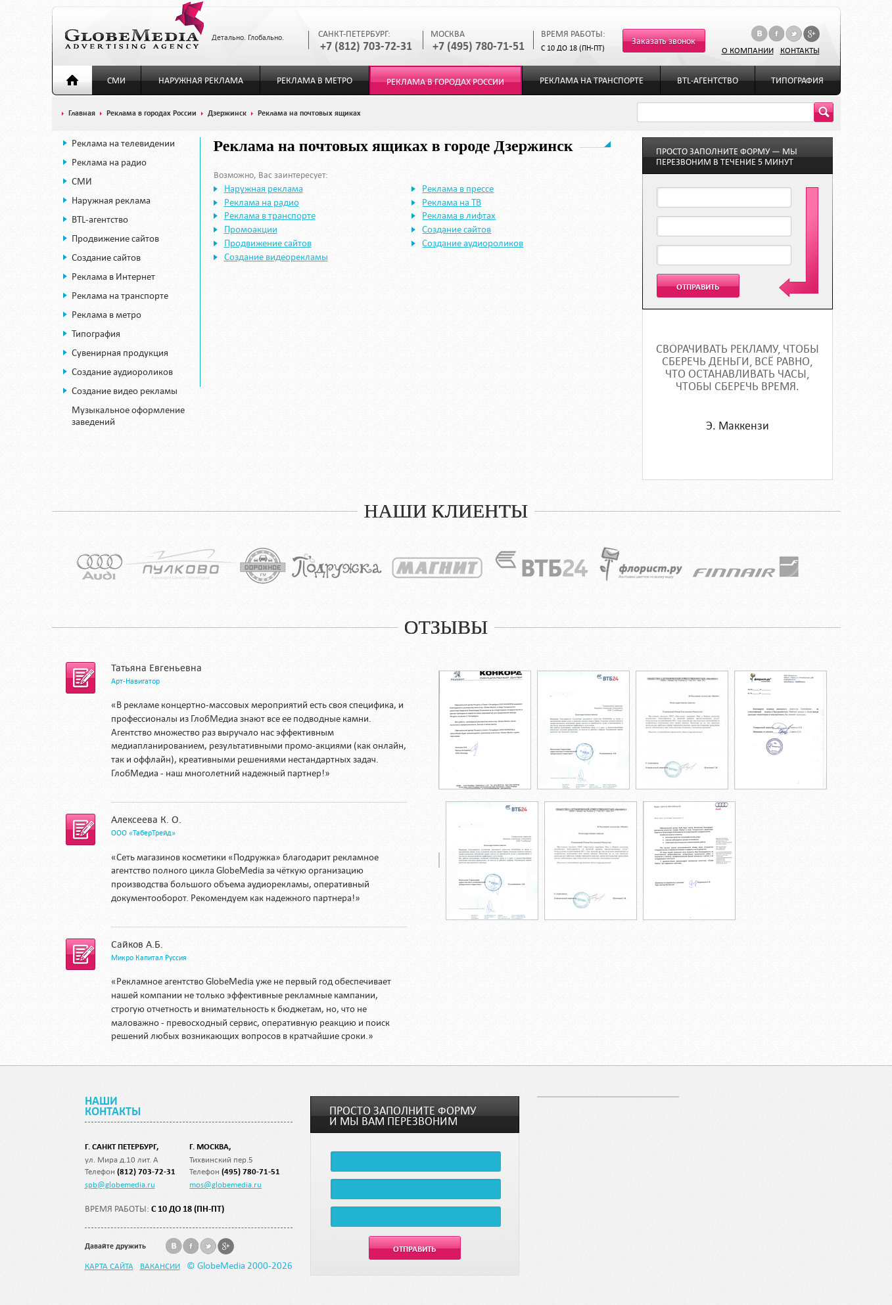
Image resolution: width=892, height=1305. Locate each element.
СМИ (116, 80)
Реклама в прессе (458, 188)
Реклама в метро (314, 80)
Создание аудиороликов (122, 372)
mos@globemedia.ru (225, 1184)
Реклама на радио (109, 162)
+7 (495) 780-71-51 (479, 46)
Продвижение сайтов (115, 238)
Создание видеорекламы (276, 257)
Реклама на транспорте (592, 80)
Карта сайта (109, 1265)
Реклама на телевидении (123, 143)
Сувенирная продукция (120, 353)
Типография (797, 80)
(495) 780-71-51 (251, 1171)
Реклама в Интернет (113, 276)
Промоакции (250, 229)
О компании (748, 50)
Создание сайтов (106, 257)
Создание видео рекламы (124, 391)
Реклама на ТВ (451, 202)
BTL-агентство (707, 80)
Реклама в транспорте (270, 215)
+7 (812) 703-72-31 (366, 46)
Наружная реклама (200, 80)
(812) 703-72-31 (146, 1171)
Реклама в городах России (445, 81)
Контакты (800, 50)
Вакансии (160, 1265)
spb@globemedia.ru (120, 1184)
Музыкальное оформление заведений (128, 416)
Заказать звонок (663, 41)
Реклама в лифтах (459, 215)
